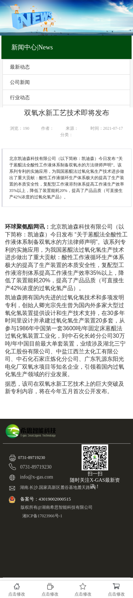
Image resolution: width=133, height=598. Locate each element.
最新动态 (20, 67)
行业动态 (20, 97)
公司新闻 (20, 82)
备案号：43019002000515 (46, 499)
